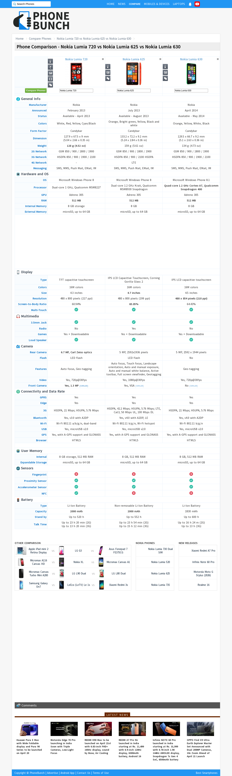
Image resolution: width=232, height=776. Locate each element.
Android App (67, 773)
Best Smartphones (207, 773)
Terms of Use (101, 773)
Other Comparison (28, 543)
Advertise (52, 773)
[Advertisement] (154, 21)
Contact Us (83, 773)
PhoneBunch (37, 773)
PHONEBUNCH (51, 20)
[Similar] (84, 386)
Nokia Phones (145, 543)
